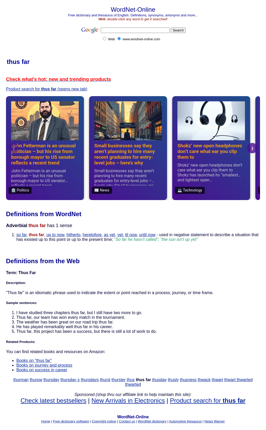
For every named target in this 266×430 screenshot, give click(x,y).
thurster (118, 380)
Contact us (127, 421)
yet (120, 235)
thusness (188, 380)
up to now (55, 235)
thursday (51, 380)
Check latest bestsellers (53, 400)
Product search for (207, 400)
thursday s (70, 380)
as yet (109, 235)
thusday (159, 380)
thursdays (90, 380)
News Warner (214, 421)
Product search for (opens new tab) (46, 89)
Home (45, 421)
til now (131, 235)
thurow (36, 380)
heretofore (92, 235)
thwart (217, 380)
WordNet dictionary (152, 421)
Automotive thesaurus (185, 421)
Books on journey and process (44, 365)
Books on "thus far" (34, 360)
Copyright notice (104, 421)
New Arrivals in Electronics (128, 400)
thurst (105, 380)
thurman (21, 380)
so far (21, 235)
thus (131, 380)
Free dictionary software (71, 421)
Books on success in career (41, 370)
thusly (173, 380)
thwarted (244, 380)
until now (147, 235)
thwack (204, 380)
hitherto (73, 235)
